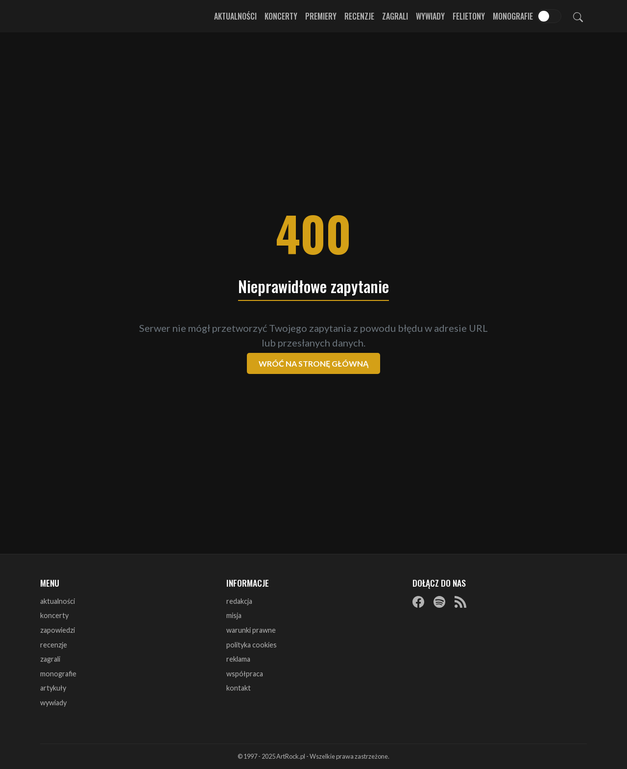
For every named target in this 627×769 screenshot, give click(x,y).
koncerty (54, 615)
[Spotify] (439, 602)
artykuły (53, 688)
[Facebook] (418, 602)
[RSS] (460, 602)
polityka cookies (251, 645)
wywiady (53, 702)
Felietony (469, 16)
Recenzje (359, 16)
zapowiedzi (57, 630)
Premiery (321, 16)
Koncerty (281, 16)
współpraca (244, 674)
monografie (58, 674)
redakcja (239, 601)
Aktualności (235, 16)
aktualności (57, 601)
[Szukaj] (578, 16)
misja (233, 615)
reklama (238, 659)
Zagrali (395, 16)
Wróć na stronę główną (313, 363)
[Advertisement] (313, 112)
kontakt (238, 688)
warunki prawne (251, 630)
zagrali (50, 659)
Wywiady (430, 16)
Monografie (513, 16)
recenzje (53, 645)
